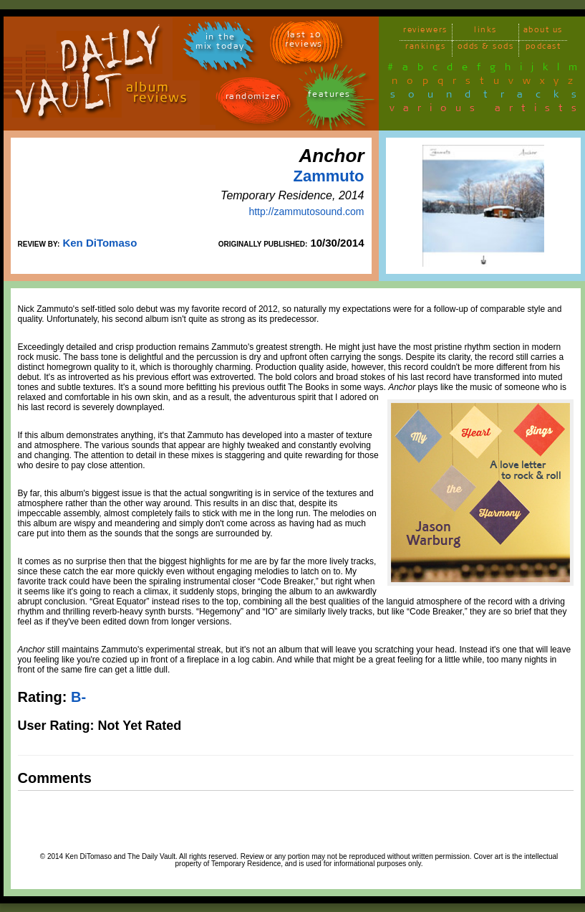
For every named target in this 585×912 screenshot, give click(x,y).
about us (543, 31)
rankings (425, 48)
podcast (543, 48)
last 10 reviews (304, 41)
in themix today (220, 44)
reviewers (425, 31)
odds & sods (486, 48)
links (485, 31)
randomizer (253, 98)
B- (78, 697)
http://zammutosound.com (306, 211)
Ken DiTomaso (99, 243)
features (329, 96)
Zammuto (329, 176)
